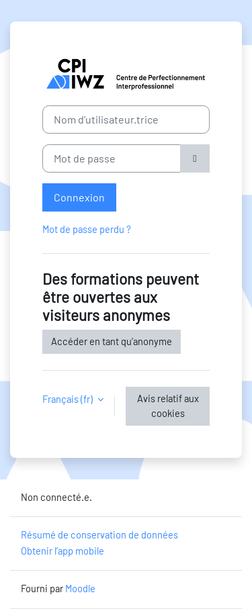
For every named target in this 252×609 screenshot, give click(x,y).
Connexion (79, 197)
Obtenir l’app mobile (62, 551)
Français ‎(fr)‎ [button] (68, 399)
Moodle (80, 588)
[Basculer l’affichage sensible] (195, 158)
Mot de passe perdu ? (86, 229)
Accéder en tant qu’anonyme (111, 341)
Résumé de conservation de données (99, 534)
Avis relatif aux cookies (168, 405)
